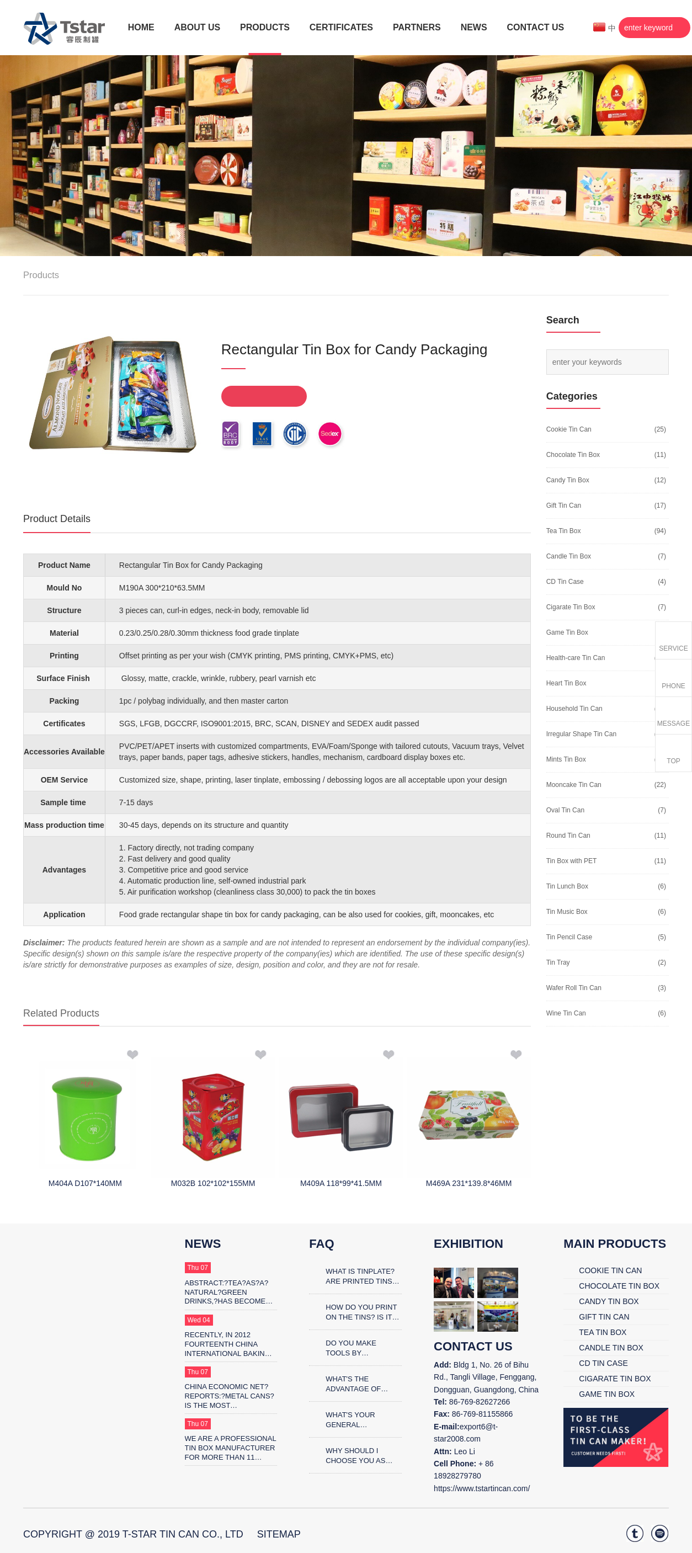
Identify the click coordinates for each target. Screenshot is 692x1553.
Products (41, 275)
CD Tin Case (565, 582)
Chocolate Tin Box (573, 455)
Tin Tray (558, 962)
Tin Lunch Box (567, 886)
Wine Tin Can (566, 1013)
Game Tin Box (567, 632)
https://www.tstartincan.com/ (482, 1488)
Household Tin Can (574, 708)
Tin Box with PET (571, 861)
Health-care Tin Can (575, 658)
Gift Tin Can (563, 505)
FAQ (321, 1244)
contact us (473, 1346)
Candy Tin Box (567, 480)
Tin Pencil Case (569, 937)
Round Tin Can (568, 835)
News (203, 1244)
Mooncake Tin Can (573, 785)
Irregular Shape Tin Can (581, 734)
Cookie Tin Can (569, 429)
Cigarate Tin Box (570, 607)
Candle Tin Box (568, 556)
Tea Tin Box (563, 531)
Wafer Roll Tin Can (573, 988)
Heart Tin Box (566, 683)
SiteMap (279, 1534)
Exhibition (468, 1244)
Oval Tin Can (565, 810)
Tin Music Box (567, 912)
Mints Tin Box (566, 759)
